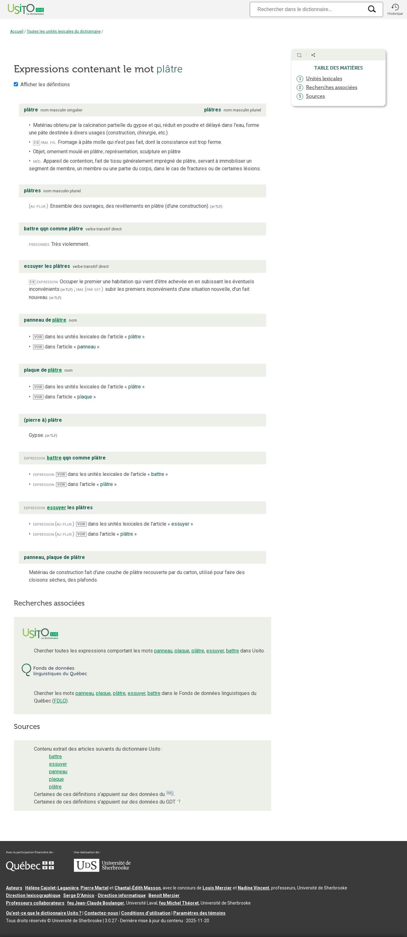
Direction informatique (122, 895)
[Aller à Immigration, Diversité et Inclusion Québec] (30, 869)
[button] (395, 9)
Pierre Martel (95, 887)
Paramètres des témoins (199, 913)
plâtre (198, 651)
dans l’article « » (66, 347)
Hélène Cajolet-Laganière (52, 887)
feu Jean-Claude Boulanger (95, 903)
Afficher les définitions (45, 84)
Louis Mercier (217, 887)
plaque (182, 651)
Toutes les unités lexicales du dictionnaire (64, 31)
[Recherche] (307, 9)
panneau (163, 651)
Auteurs (14, 887)
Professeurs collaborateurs (35, 903)
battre (232, 651)
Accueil (16, 31)
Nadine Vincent (253, 887)
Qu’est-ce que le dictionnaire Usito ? (43, 913)
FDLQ (60, 701)
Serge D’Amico (78, 895)
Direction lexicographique (33, 895)
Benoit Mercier (164, 895)
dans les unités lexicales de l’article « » (89, 337)
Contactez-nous (101, 913)
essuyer (215, 651)
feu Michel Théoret (179, 903)
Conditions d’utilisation (145, 913)
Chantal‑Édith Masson (137, 887)
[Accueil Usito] (19, 9)
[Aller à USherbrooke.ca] (102, 870)
